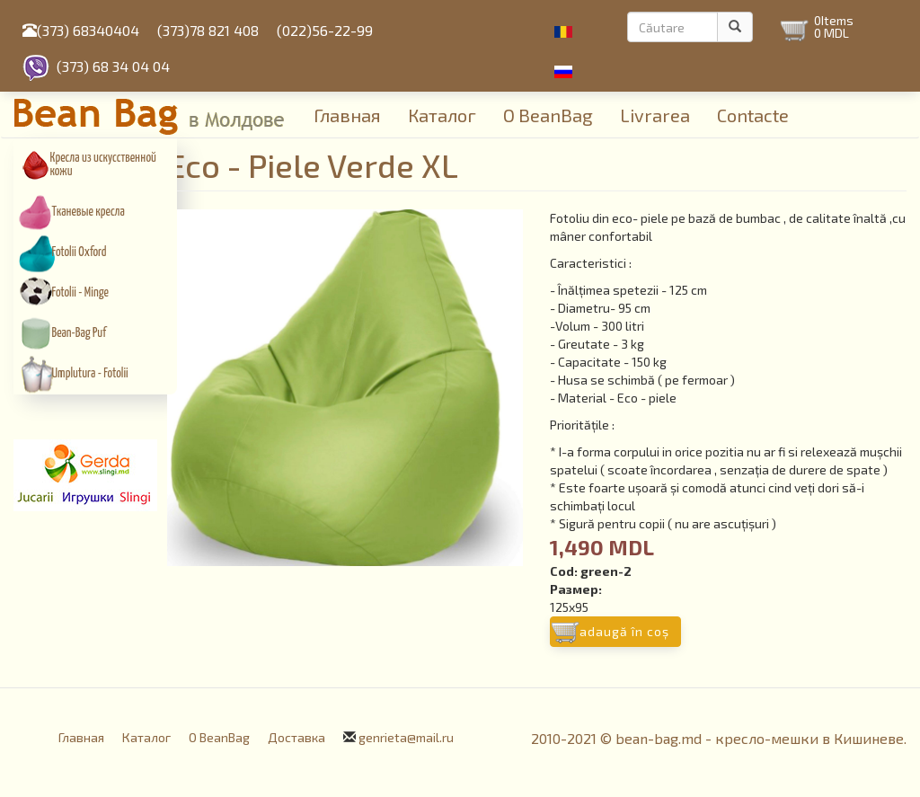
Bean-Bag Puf (79, 333)
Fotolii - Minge (80, 293)
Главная (347, 115)
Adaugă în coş (624, 631)
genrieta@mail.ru (406, 737)
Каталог (442, 115)
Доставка (296, 737)
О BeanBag (548, 115)
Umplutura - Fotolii (90, 374)
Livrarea (655, 115)
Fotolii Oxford (79, 252)
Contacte (753, 115)
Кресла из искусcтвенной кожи (103, 165)
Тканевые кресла (88, 212)
